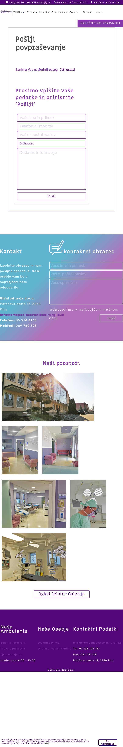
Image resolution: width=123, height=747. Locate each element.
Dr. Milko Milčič (49, 642)
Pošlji (51, 196)
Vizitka (19, 12)
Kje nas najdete (11, 654)
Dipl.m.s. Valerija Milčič (54, 648)
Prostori (74, 12)
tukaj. (46, 743)
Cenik (99, 12)
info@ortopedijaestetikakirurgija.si (30, 2)
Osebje (32, 12)
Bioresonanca (60, 12)
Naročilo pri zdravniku (100, 23)
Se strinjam (107, 742)
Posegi (44, 12)
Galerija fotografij (13, 642)
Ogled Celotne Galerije (61, 594)
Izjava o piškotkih (12, 648)
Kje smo (87, 12)
